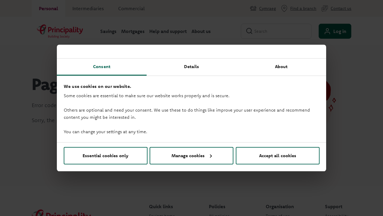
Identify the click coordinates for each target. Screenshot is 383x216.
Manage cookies (191, 155)
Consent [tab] (101, 66)
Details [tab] (191, 66)
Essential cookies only (105, 155)
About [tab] (281, 66)
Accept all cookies (277, 155)
